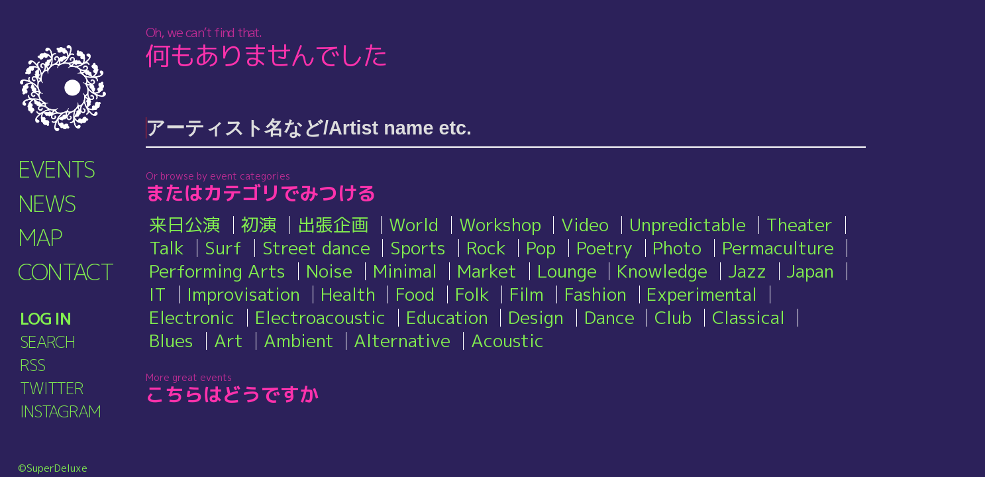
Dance (609, 317)
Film (526, 294)
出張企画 (333, 224)
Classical (748, 317)
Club (673, 317)
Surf (223, 247)
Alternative (402, 340)
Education (447, 317)
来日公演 (185, 224)
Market (487, 271)
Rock (486, 247)
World (414, 224)
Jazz (747, 271)
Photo (676, 247)
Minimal (405, 271)
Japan (810, 271)
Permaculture (778, 247)
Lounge (567, 271)
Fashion (595, 294)
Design (536, 317)
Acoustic (507, 340)
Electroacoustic (320, 317)
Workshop (500, 224)
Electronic (191, 317)
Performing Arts (217, 271)
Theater (799, 224)
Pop (541, 247)
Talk (166, 247)
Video (585, 224)
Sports (418, 247)
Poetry (604, 247)
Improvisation (243, 294)
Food (415, 294)
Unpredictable (687, 224)
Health (348, 294)
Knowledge (662, 271)
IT (157, 294)
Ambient (299, 340)
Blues (171, 340)
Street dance (316, 247)
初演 (259, 224)
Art (228, 340)
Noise (329, 271)
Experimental (702, 294)
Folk (472, 294)
